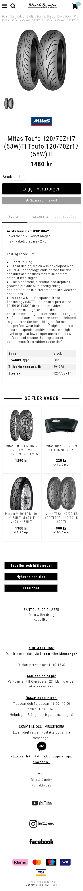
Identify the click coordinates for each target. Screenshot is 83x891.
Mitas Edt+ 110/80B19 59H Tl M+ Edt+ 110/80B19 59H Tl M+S (21, 450)
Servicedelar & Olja (22, 16)
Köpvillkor (41, 619)
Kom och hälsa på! (41, 676)
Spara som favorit (41, 200)
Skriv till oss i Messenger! (41, 727)
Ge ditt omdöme (65, 216)
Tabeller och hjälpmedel (31, 565)
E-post (45, 654)
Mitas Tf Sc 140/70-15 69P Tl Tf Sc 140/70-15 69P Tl (61, 518)
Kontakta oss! (41, 648)
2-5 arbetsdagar (38, 236)
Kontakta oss (41, 785)
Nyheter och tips (31, 577)
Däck (59, 16)
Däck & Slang (45, 16)
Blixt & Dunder (41, 780)
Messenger (68, 654)
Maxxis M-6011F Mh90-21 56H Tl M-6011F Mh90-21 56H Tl (21, 518)
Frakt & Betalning (41, 615)
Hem (5, 16)
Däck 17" (70, 16)
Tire (56, 360)
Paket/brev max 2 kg (30, 241)
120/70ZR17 (62, 373)
